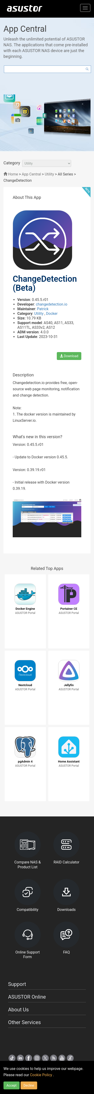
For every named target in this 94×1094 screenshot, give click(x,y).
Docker (52, 313)
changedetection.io (51, 304)
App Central (31, 174)
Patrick (43, 309)
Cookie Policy (41, 1075)
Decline (29, 1085)
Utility (49, 174)
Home (10, 174)
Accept (11, 1085)
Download (69, 356)
